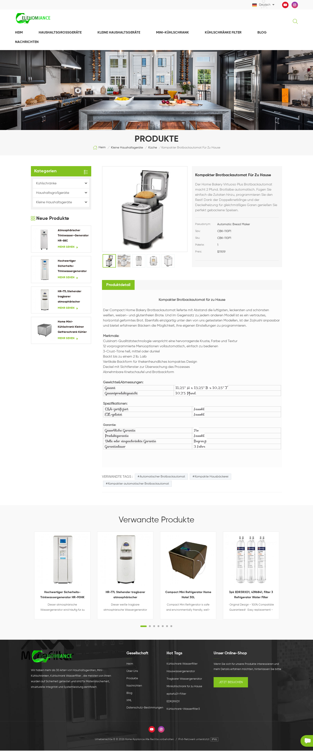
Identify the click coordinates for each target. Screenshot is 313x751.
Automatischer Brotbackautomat (162, 477)
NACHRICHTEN (27, 42)
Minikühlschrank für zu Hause (184, 686)
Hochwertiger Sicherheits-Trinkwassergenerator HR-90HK (72, 267)
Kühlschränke (46, 184)
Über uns (132, 671)
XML (129, 700)
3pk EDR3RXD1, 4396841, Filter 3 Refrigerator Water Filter (251, 595)
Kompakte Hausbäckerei (211, 477)
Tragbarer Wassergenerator (184, 679)
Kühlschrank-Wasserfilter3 (183, 709)
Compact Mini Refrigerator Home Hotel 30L (188, 595)
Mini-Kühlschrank (172, 33)
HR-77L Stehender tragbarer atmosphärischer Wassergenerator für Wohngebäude (71, 297)
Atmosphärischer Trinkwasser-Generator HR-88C (73, 236)
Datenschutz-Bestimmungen (144, 708)
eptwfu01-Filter (176, 694)
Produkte (132, 679)
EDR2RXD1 (173, 702)
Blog (262, 33)
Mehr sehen (68, 247)
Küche (152, 148)
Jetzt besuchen (231, 682)
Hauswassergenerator (181, 671)
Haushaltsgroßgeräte (60, 33)
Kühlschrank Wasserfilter (182, 664)
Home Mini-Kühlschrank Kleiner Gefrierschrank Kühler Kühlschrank (72, 328)
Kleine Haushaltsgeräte (118, 33)
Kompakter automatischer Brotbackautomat (138, 484)
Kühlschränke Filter (223, 33)
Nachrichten (134, 686)
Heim (19, 33)
